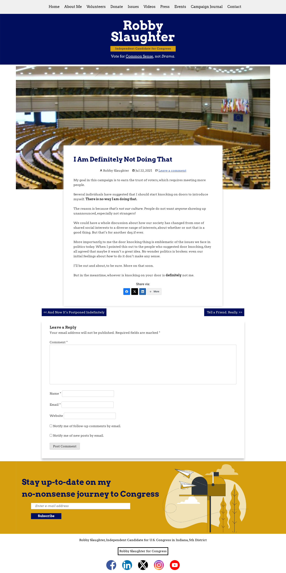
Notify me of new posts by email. (78, 435)
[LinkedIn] (142, 291)
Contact (234, 7)
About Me (73, 7)
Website (56, 416)
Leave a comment (172, 170)
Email (55, 405)
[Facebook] (126, 291)
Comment (59, 342)
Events (180, 7)
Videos (150, 7)
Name (55, 393)
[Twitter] (134, 291)
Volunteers (96, 7)
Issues (133, 7)
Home (54, 7)
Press (165, 7)
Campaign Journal (207, 7)
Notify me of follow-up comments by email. (87, 426)
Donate (116, 7)
